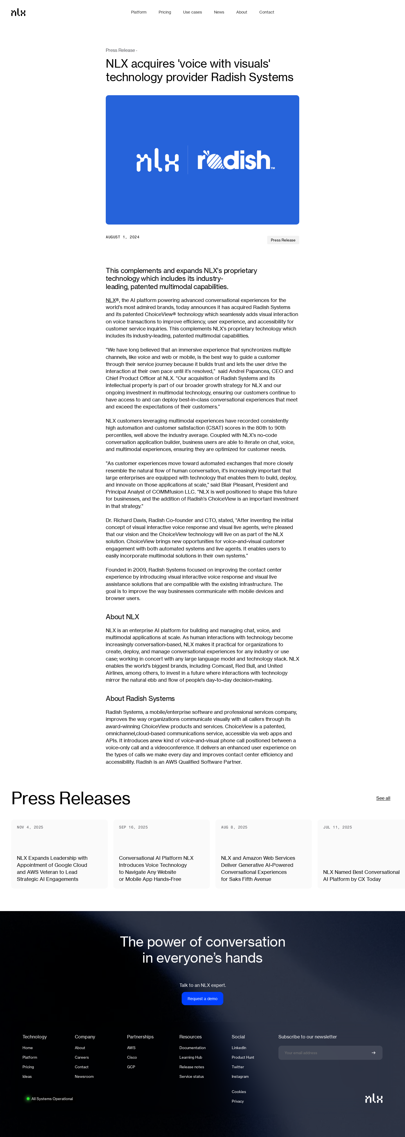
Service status (191, 1076)
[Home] (68, 12)
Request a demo (202, 998)
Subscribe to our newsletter (307, 1037)
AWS (131, 1047)
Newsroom (84, 1076)
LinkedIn (239, 1047)
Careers (82, 1057)
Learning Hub (190, 1057)
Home (27, 1047)
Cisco (132, 1057)
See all (383, 798)
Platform (29, 1057)
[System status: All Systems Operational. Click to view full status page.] (49, 1098)
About (80, 1047)
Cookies (239, 1091)
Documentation (192, 1047)
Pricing (28, 1067)
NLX (111, 300)
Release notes (191, 1067)
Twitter (238, 1067)
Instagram (240, 1076)
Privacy (238, 1101)
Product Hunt (243, 1057)
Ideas (27, 1076)
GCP (131, 1067)
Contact (82, 1067)
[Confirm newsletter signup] (373, 1053)
